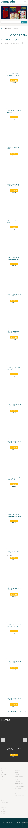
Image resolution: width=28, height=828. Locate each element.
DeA (2, 770)
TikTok (2, 809)
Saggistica (17, 770)
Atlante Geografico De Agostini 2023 (14, 295)
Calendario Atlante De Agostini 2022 (14, 442)
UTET (2, 772)
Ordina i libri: (5, 43)
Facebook (3, 807)
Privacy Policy (18, 792)
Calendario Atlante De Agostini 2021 (14, 588)
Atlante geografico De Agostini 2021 (14, 478)
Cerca (24, 22)
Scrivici (2, 800)
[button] (2, 12)
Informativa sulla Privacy (20, 790)
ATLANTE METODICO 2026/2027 (14, 749)
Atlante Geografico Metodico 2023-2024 (13, 258)
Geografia (17, 774)
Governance (18, 788)
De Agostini (3, 768)
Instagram (3, 811)
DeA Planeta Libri (8, 2)
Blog (2, 779)
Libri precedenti (16, 711)
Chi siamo (17, 781)
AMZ (2, 776)
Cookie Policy (18, 793)
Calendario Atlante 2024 (13, 221)
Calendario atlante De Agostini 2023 (14, 331)
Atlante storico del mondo (13, 552)
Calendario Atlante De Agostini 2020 (14, 699)
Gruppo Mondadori (19, 783)
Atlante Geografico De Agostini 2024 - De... (14, 185)
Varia (16, 768)
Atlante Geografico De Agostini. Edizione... (14, 625)
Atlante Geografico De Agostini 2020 (14, 662)
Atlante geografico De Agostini (14, 368)
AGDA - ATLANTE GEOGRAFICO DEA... (13, 74)
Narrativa (17, 772)
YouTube (3, 813)
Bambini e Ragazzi (19, 776)
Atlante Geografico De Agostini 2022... (14, 405)
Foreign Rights (4, 802)
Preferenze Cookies (19, 795)
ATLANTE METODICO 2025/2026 (14, 111)
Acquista (14, 80)
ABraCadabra (4, 774)
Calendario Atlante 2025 (13, 148)
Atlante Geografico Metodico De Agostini (14, 515)
